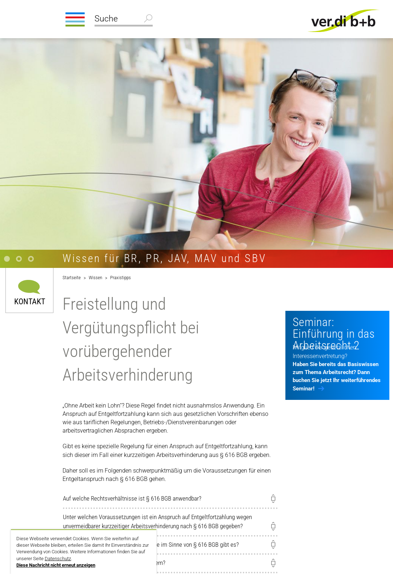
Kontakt (29, 301)
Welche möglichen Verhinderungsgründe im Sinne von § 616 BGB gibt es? (151, 544)
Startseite (72, 277)
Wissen (95, 277)
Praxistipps (120, 277)
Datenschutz (58, 558)
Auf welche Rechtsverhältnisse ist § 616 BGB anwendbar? (132, 498)
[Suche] (124, 20)
